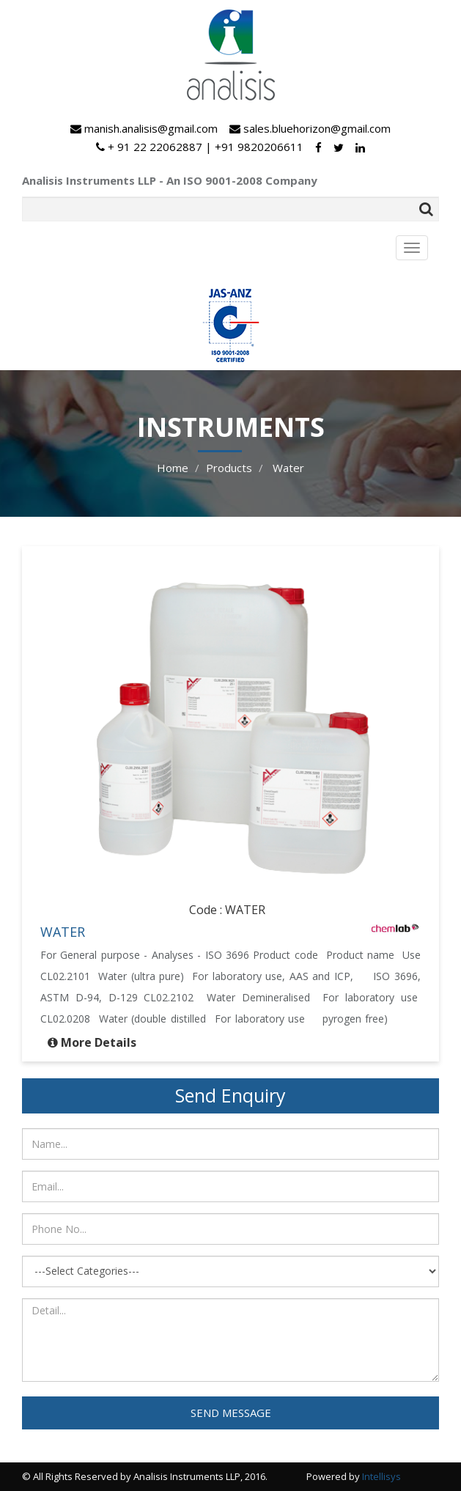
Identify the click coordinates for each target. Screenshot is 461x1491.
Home (172, 467)
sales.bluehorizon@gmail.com (310, 128)
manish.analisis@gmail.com (144, 128)
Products (229, 467)
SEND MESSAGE (231, 1412)
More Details (98, 1042)
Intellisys (381, 1476)
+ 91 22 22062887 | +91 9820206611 (199, 146)
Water (287, 467)
